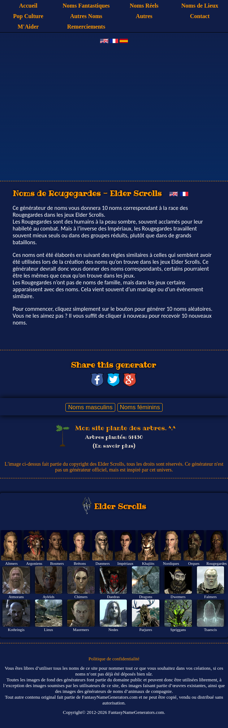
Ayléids (49, 596)
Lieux (48, 629)
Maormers (81, 629)
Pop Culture (28, 16)
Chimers (81, 596)
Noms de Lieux (199, 6)
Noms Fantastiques (86, 6)
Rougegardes (216, 563)
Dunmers (102, 563)
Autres (144, 16)
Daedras (113, 596)
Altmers (11, 563)
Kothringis (16, 629)
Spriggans (178, 629)
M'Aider (28, 27)
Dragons (145, 596)
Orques (193, 563)
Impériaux (125, 563)
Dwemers (178, 596)
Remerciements (86, 27)
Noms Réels (144, 6)
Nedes (113, 629)
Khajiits (148, 563)
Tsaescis (210, 629)
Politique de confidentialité (114, 658)
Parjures (145, 629)
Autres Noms (86, 16)
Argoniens (34, 563)
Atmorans (16, 596)
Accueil (28, 6)
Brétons (80, 563)
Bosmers (57, 563)
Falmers (210, 596)
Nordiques (171, 563)
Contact (200, 16)
